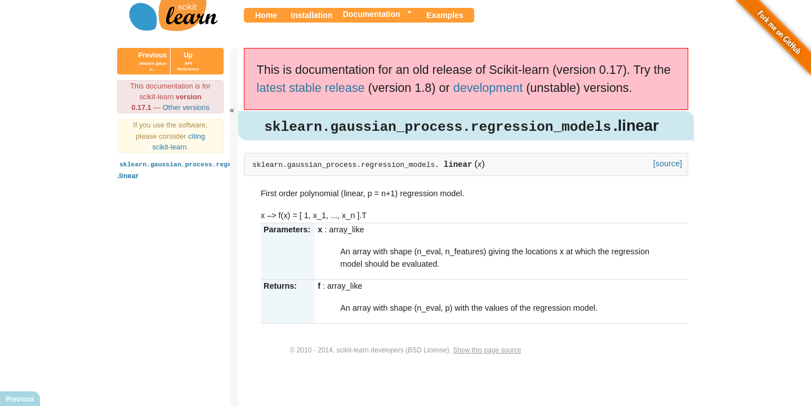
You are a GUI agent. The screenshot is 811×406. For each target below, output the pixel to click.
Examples (444, 15)
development (488, 88)
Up (188, 61)
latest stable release (311, 88)
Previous (153, 61)
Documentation (371, 14)
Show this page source (487, 351)
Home (266, 15)
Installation (311, 15)
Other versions (186, 107)
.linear (200, 168)
